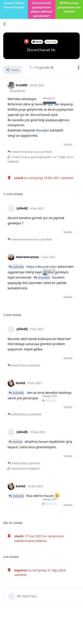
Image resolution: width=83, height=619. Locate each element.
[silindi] (18, 267)
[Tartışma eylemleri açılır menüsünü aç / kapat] (78, 67)
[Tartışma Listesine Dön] (4, 24)
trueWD (43, 277)
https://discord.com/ (41, 267)
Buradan (42, 130)
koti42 (17, 442)
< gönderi (41, 67)
